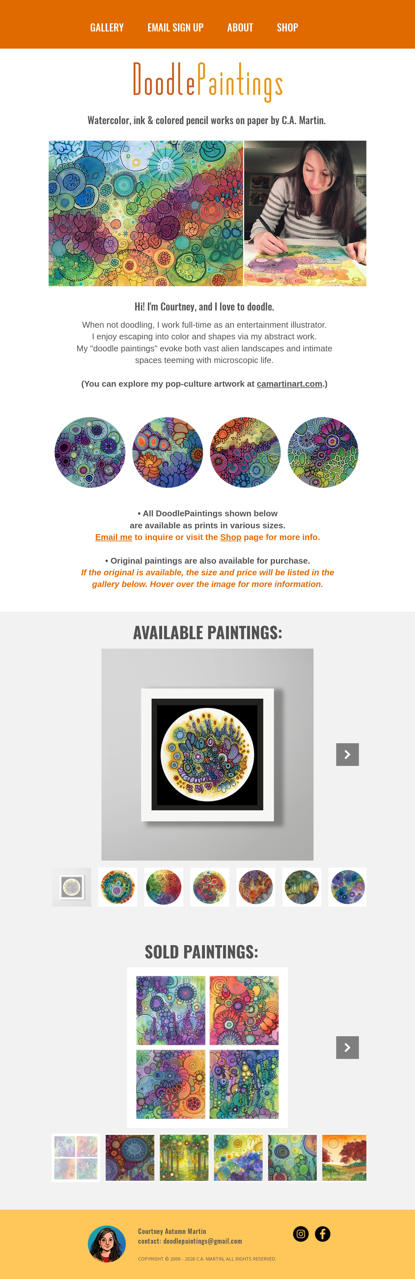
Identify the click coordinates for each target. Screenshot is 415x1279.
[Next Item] (347, 754)
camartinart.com (289, 384)
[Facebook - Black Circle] (322, 1234)
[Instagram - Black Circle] (301, 1234)
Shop (231, 537)
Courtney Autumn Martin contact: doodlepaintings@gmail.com (190, 1236)
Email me (113, 537)
